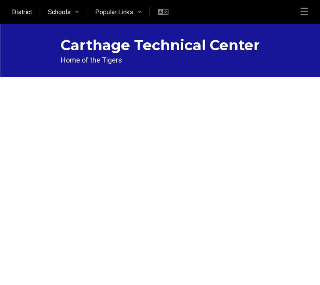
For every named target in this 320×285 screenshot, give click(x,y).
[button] (63, 12)
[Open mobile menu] (304, 12)
